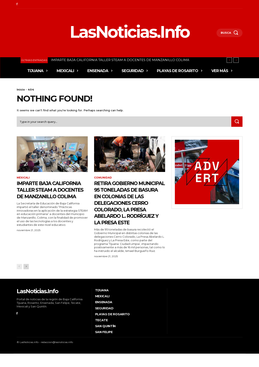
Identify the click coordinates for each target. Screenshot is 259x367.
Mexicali (23, 178)
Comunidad (103, 178)
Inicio (21, 89)
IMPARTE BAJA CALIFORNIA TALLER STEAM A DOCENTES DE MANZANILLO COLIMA (120, 60)
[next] (236, 60)
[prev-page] (19, 280)
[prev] (229, 60)
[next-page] (26, 280)
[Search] (237, 122)
